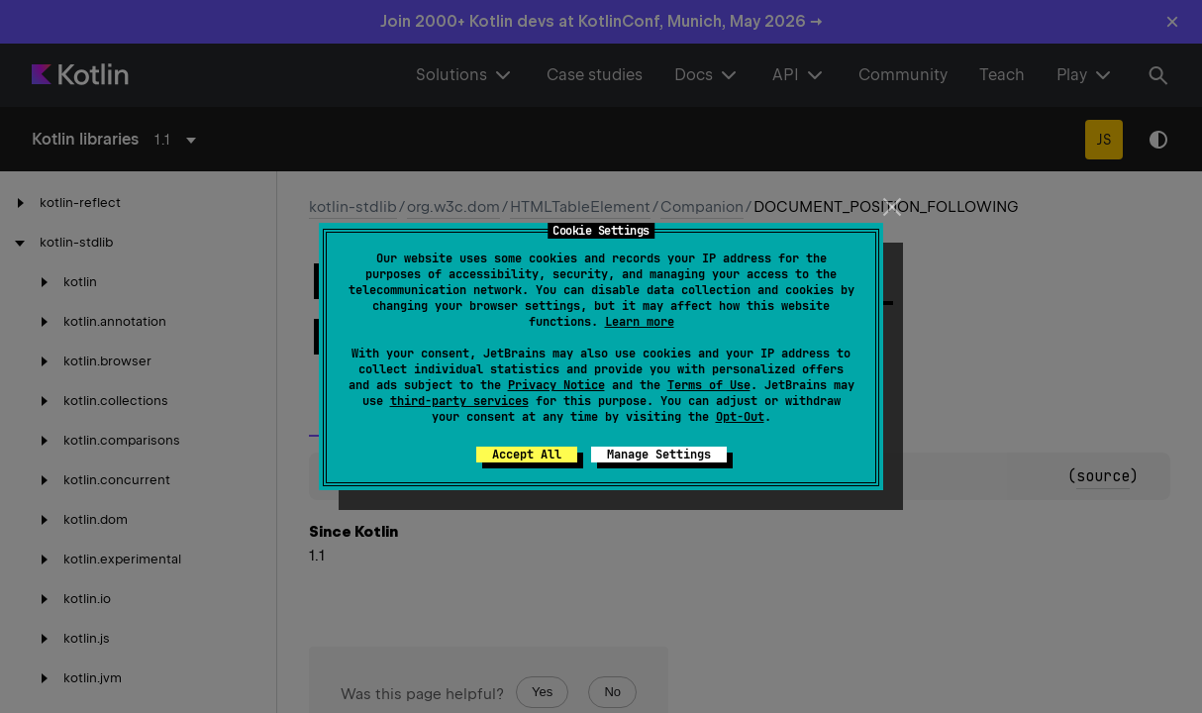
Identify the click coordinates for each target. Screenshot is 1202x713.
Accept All (526, 454)
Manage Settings (659, 454)
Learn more (639, 322)
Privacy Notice (556, 385)
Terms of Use (709, 385)
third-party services (459, 401)
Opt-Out (740, 417)
